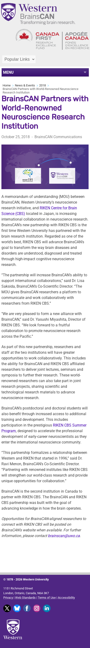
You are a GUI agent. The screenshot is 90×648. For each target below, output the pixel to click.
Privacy (8, 597)
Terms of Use (47, 597)
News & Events (25, 85)
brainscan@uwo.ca (64, 535)
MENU (8, 72)
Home (7, 85)
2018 (42, 85)
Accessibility (66, 597)
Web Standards (25, 597)
